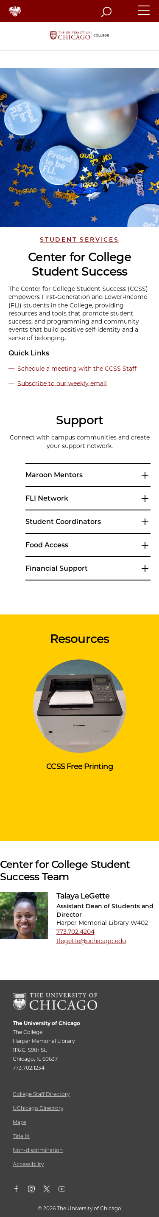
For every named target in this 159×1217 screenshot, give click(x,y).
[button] (144, 14)
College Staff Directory (41, 1094)
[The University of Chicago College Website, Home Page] (79, 36)
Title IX (21, 1136)
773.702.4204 (75, 931)
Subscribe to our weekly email (62, 383)
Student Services (79, 239)
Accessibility (28, 1164)
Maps (19, 1122)
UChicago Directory (38, 1108)
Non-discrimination (38, 1150)
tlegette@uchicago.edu (91, 941)
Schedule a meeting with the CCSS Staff (77, 368)
